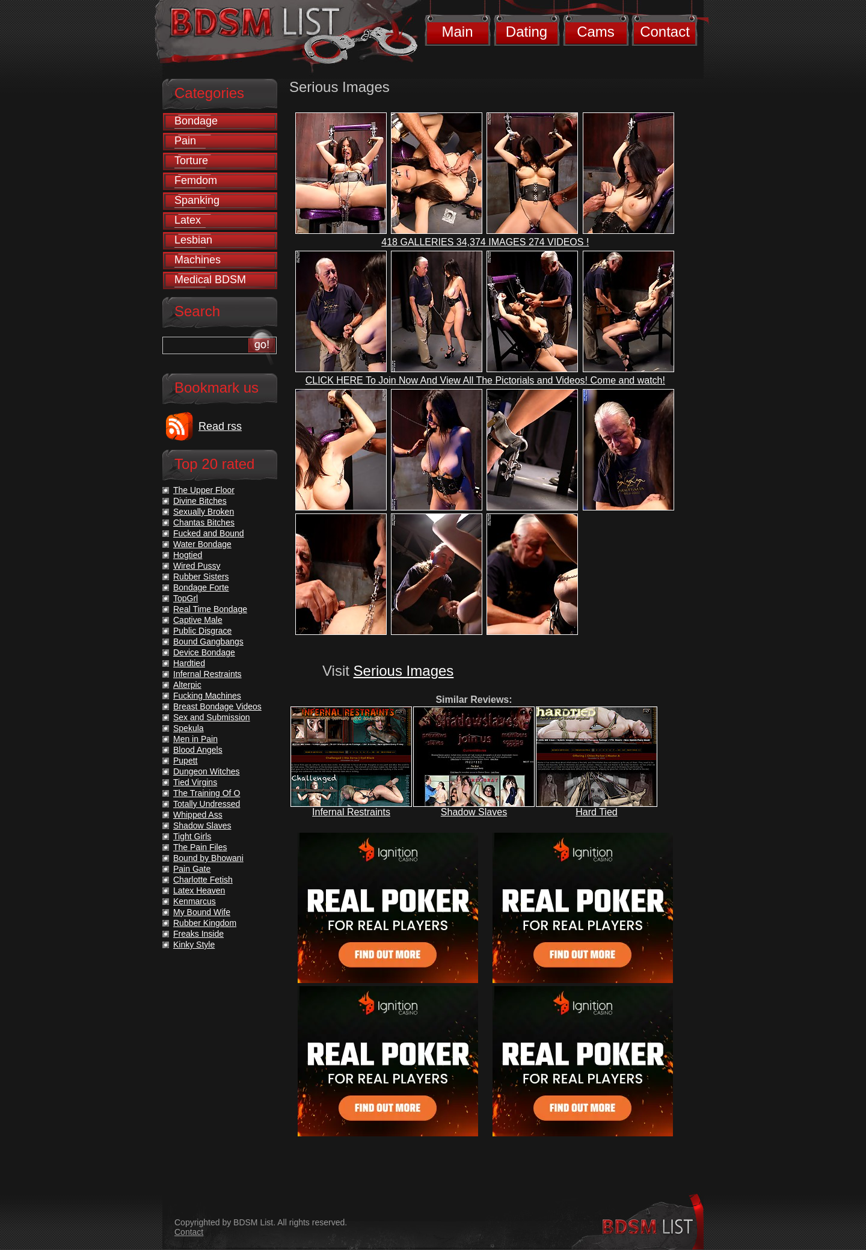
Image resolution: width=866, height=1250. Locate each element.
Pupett (185, 760)
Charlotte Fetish (203, 879)
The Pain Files (200, 847)
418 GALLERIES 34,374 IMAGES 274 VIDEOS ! (485, 242)
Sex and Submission (211, 717)
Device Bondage (204, 652)
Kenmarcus (194, 901)
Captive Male (198, 620)
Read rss (220, 426)
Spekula (188, 728)
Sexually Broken (203, 511)
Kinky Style (194, 944)
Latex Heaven (199, 890)
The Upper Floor (204, 490)
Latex (187, 220)
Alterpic (187, 685)
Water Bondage (202, 544)
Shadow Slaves (474, 812)
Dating (526, 31)
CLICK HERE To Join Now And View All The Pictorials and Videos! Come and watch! (485, 380)
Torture (191, 161)
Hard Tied (596, 812)
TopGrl (185, 598)
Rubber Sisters (201, 576)
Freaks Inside (198, 934)
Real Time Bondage (210, 609)
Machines (197, 260)
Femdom (195, 180)
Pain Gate (191, 869)
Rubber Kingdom (204, 923)
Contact (665, 31)
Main (457, 31)
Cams (596, 31)
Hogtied (187, 555)
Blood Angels (198, 750)
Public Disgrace (202, 631)
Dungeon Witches (206, 771)
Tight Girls (192, 836)
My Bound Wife (201, 912)
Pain (185, 141)
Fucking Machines (207, 695)
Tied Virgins (195, 782)
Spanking (197, 200)
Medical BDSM (210, 280)
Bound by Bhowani (208, 858)
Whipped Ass (198, 815)
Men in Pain (195, 739)
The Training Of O (206, 793)
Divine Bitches (200, 501)
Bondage (196, 121)
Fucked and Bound (208, 533)
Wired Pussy (197, 566)
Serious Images (404, 671)
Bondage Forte (201, 587)
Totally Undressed (206, 804)
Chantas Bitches (204, 522)
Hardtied (189, 663)
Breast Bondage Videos (217, 706)
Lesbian (193, 240)
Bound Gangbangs (208, 641)
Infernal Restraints (351, 812)
